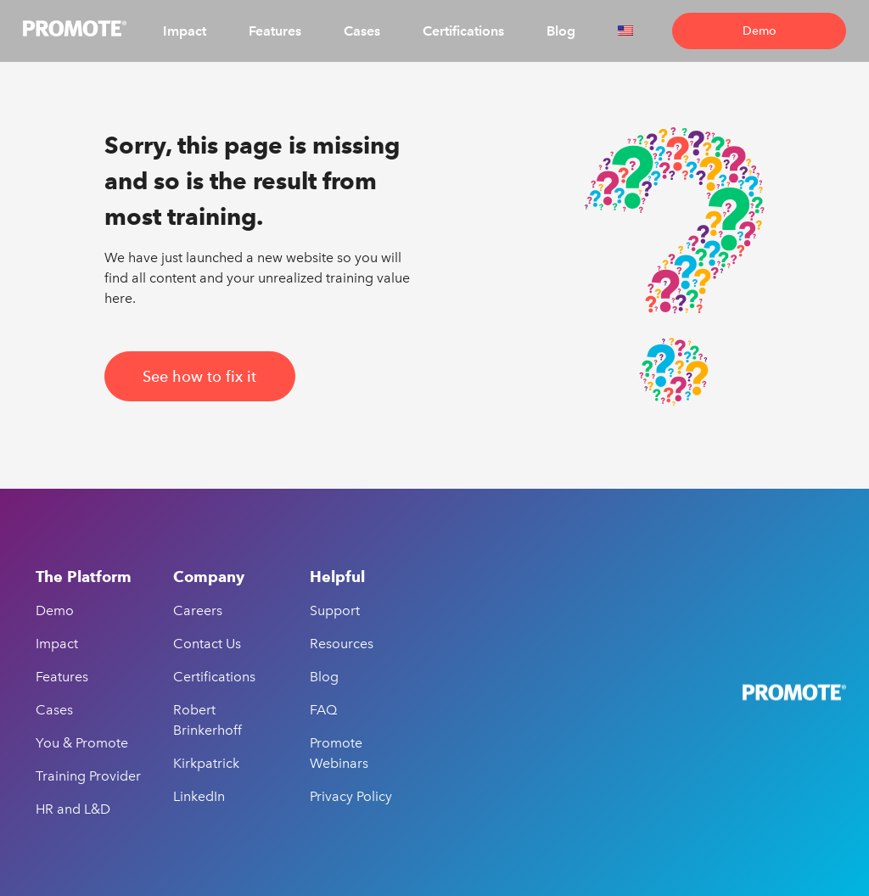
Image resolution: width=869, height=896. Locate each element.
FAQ (323, 710)
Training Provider (88, 776)
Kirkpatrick (206, 763)
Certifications (463, 31)
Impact (184, 31)
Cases (362, 31)
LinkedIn (199, 796)
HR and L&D (73, 809)
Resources (341, 644)
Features (275, 31)
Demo (759, 31)
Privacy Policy (351, 796)
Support (335, 610)
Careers (197, 610)
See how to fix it (199, 376)
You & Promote (82, 743)
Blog (561, 31)
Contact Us (207, 644)
